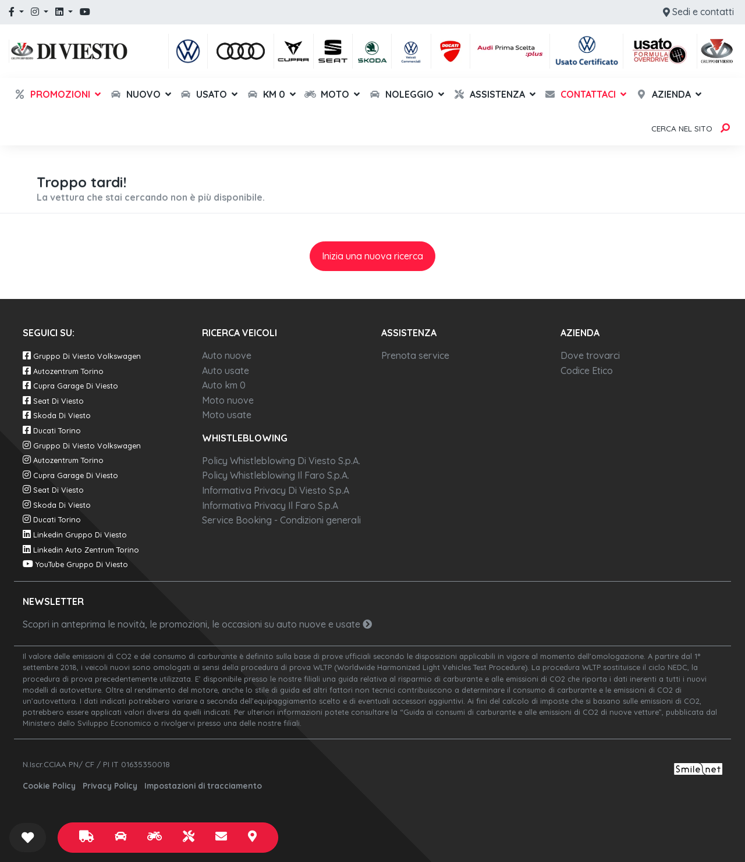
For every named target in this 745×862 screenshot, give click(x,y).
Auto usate (225, 370)
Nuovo (135, 94)
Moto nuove (228, 400)
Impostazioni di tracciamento (203, 785)
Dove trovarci (590, 355)
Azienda (663, 94)
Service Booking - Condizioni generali (281, 520)
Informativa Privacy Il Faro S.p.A (270, 505)
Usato (203, 94)
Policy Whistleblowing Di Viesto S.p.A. (281, 460)
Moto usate (226, 415)
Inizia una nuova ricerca (372, 256)
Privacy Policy (110, 785)
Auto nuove (226, 355)
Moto (326, 94)
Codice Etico (586, 370)
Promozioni (52, 94)
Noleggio (401, 94)
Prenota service (415, 355)
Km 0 (266, 94)
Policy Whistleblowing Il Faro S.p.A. (275, 475)
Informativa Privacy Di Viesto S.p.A (275, 490)
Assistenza (489, 94)
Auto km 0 (224, 385)
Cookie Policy (49, 785)
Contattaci (580, 94)
